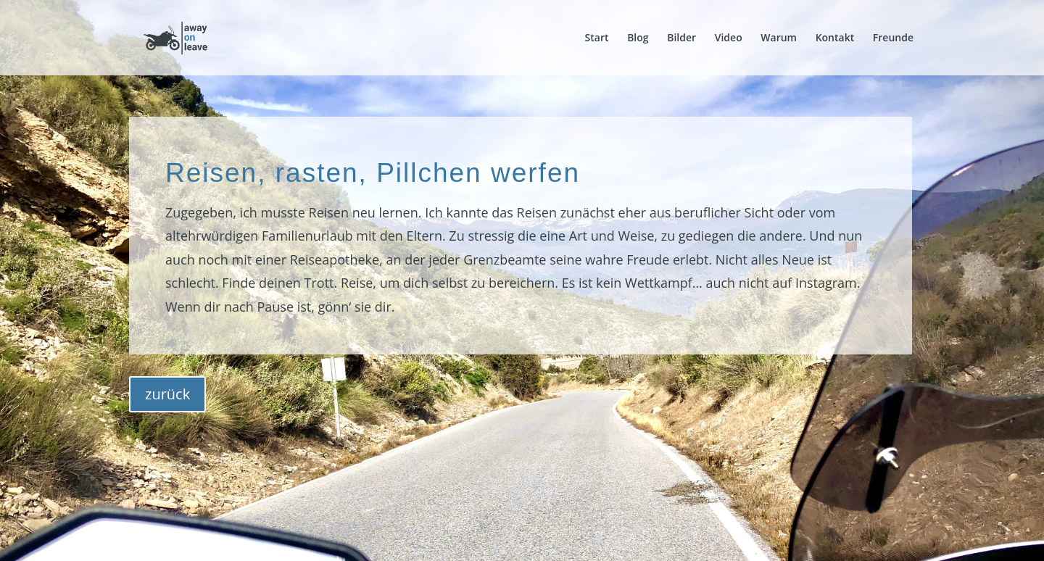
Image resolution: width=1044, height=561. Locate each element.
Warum (779, 38)
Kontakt (835, 38)
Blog (637, 38)
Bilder (681, 38)
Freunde (893, 38)
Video (728, 38)
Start (597, 38)
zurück (167, 394)
